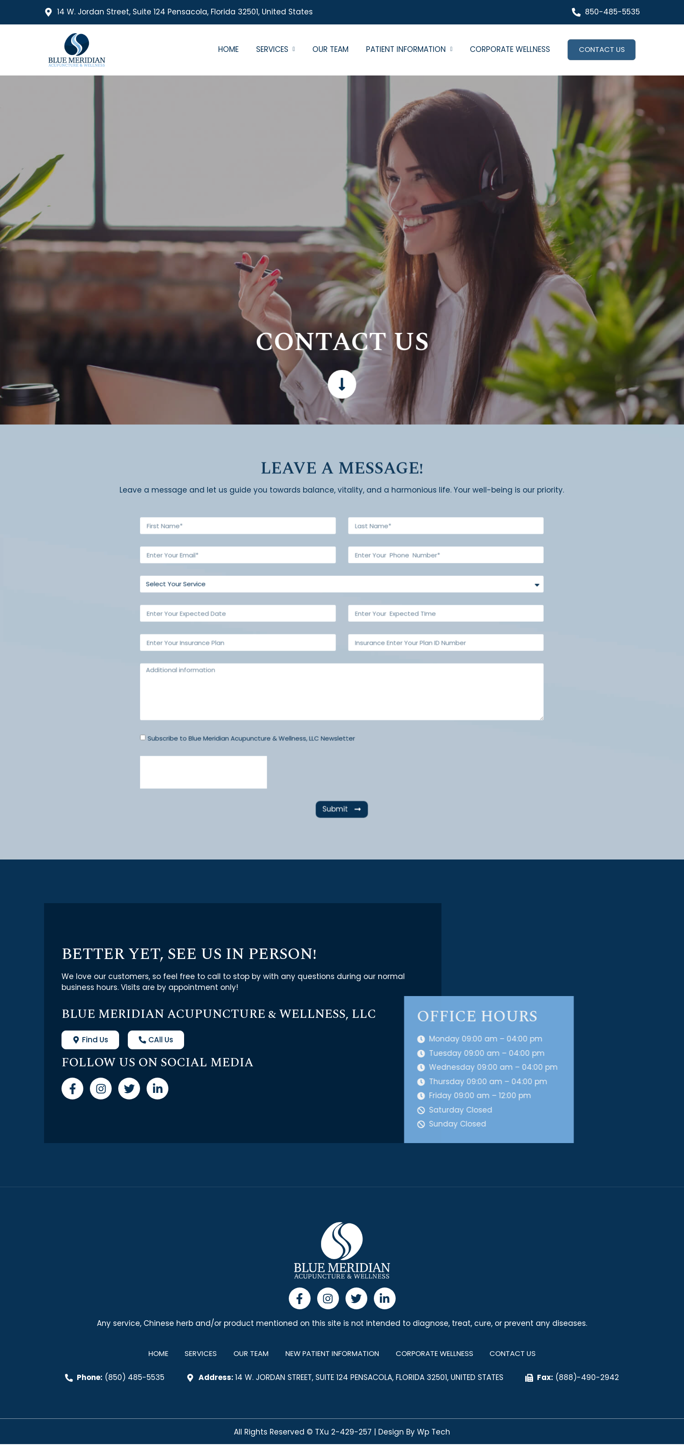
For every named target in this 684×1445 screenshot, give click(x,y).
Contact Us (601, 50)
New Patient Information (331, 1354)
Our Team (329, 49)
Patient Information (408, 49)
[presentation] (292, 706)
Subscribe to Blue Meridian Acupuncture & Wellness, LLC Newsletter (309, 693)
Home (227, 49)
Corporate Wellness (509, 49)
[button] (274, 49)
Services (274, 49)
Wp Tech (433, 1433)
